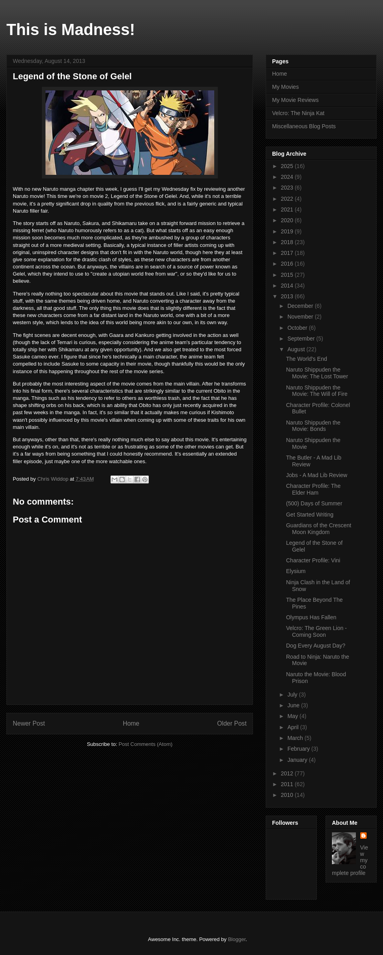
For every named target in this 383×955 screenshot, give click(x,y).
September (301, 338)
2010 (288, 795)
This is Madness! (70, 29)
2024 (288, 177)
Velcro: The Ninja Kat (298, 113)
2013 (288, 296)
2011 (288, 784)
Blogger (236, 939)
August (296, 349)
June (294, 705)
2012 (288, 773)
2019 (288, 231)
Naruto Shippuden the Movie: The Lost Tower (317, 373)
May (293, 716)
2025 (288, 166)
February (299, 749)
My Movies (285, 87)
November (300, 316)
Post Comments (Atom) (145, 744)
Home (131, 723)
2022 (288, 199)
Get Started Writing (310, 514)
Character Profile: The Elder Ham (313, 489)
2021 (288, 209)
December (300, 306)
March (295, 738)
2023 (288, 187)
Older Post (232, 723)
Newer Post (29, 723)
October (298, 328)
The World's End (306, 359)
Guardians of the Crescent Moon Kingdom (318, 528)
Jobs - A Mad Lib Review (316, 475)
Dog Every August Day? (315, 645)
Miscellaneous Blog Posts (304, 126)
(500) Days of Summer (314, 503)
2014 (288, 285)
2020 (288, 220)
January (298, 760)
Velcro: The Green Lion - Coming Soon (316, 631)
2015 (288, 275)
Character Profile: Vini (313, 560)
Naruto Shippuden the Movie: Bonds (313, 425)
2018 (288, 242)
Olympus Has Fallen (311, 617)
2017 (288, 253)
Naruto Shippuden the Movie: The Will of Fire (316, 390)
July (293, 694)
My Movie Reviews (295, 100)
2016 (288, 263)
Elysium (296, 571)
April (293, 727)
